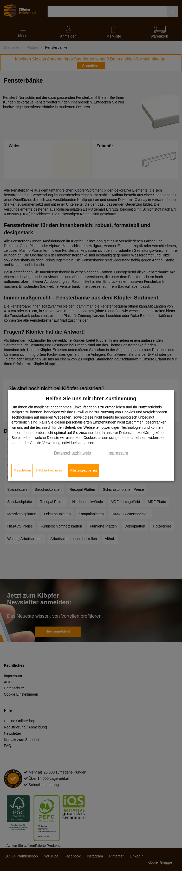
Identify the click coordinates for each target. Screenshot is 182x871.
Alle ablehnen (22, 470)
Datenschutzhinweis (72, 453)
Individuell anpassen (49, 470)
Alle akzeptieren (83, 470)
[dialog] (91, 435)
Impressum (118, 453)
